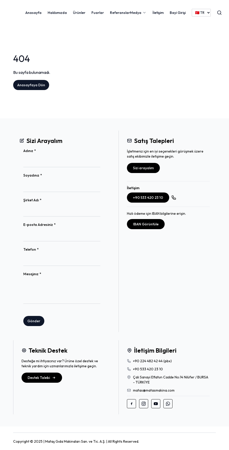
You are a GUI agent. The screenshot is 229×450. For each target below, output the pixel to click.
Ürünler (79, 12)
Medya (135, 12)
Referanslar (120, 12)
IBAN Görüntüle (146, 224)
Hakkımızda (57, 12)
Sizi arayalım (143, 168)
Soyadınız (41, 175)
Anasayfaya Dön (31, 85)
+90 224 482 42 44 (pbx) (152, 361)
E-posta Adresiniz (47, 225)
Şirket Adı (40, 200)
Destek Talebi (42, 377)
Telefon (39, 249)
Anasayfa (33, 12)
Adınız (37, 151)
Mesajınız (40, 274)
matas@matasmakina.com (154, 390)
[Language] (201, 12)
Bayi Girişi (178, 12)
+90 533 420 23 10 (148, 197)
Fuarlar (97, 12)
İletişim (158, 12)
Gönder (33, 321)
